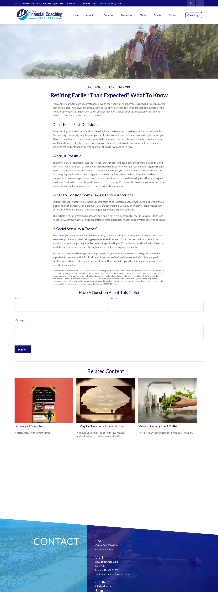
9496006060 (87, 3)
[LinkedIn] (191, 3)
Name (18, 298)
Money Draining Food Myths (157, 426)
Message (20, 320)
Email (114, 298)
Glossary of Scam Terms (31, 426)
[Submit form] (23, 349)
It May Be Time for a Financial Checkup (102, 426)
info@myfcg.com (110, 3)
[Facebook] (200, 3)
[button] (75, 15)
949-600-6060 (110, 545)
